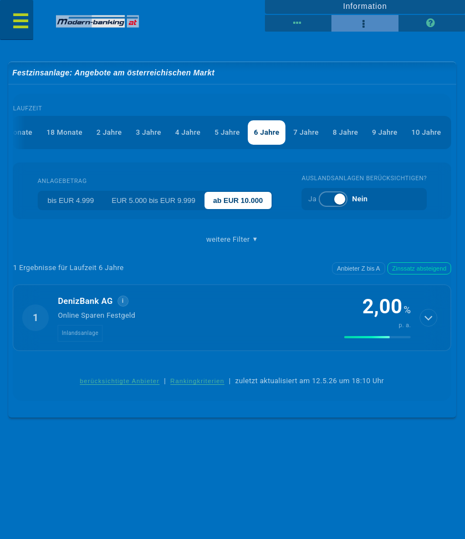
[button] (232, 317)
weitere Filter (232, 239)
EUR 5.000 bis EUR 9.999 (153, 200)
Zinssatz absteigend (419, 268)
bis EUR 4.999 (71, 200)
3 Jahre (148, 132)
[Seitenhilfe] (431, 23)
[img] (377, 337)
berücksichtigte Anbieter (120, 381)
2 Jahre (109, 132)
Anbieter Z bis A (358, 268)
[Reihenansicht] (298, 23)
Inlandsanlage (80, 333)
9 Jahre (384, 132)
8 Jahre (345, 132)
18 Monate (65, 132)
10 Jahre (426, 132)
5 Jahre (227, 132)
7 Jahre (306, 132)
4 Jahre (188, 132)
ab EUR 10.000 (238, 200)
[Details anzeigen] (428, 318)
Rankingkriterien (197, 381)
